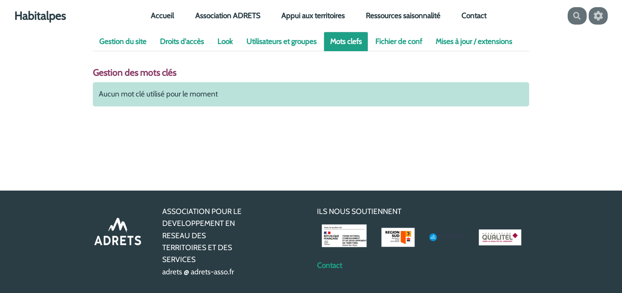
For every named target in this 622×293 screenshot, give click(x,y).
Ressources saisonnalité (403, 15)
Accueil (162, 15)
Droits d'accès (182, 41)
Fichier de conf (398, 41)
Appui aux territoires (313, 15)
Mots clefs (346, 41)
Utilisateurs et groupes (281, 41)
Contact (473, 15)
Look (225, 41)
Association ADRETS (227, 15)
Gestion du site (122, 41)
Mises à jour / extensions (474, 41)
